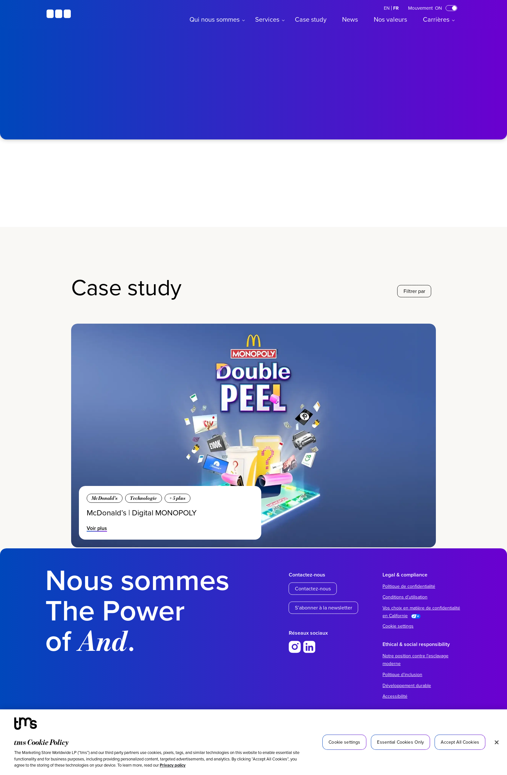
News (350, 19)
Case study (311, 19)
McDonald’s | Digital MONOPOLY (142, 512)
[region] (253, 742)
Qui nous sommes (214, 19)
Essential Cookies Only (400, 742)
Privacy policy (173, 765)
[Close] (497, 742)
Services (267, 19)
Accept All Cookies (460, 742)
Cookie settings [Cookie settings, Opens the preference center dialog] (344, 742)
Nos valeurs (390, 19)
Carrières (436, 19)
